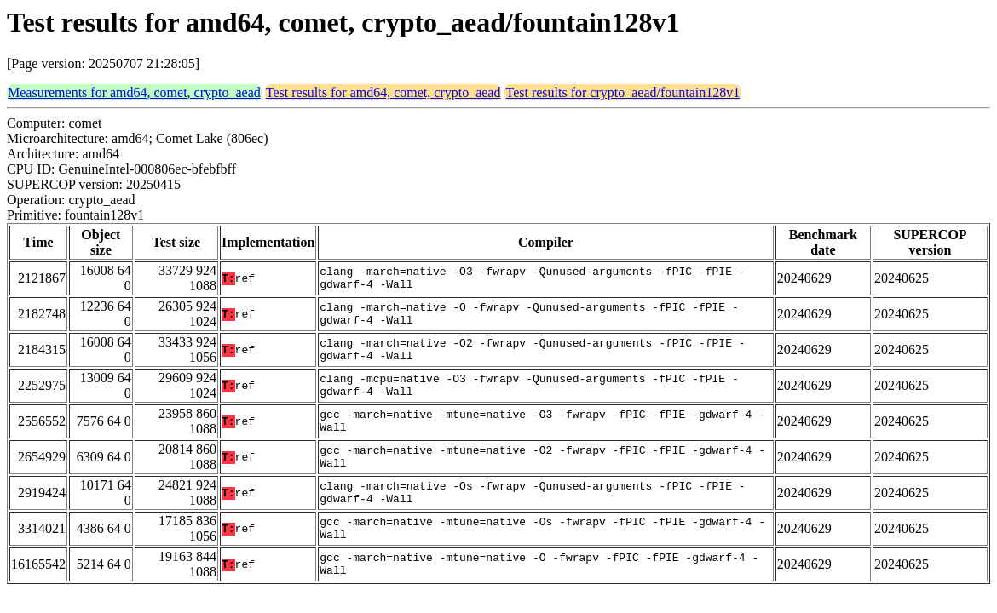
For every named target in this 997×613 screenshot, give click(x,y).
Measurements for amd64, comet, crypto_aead (134, 92)
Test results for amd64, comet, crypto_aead (383, 92)
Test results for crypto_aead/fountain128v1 (622, 92)
